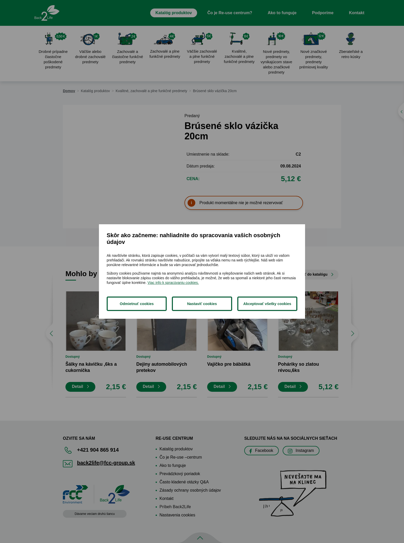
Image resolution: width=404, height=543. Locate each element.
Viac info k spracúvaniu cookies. (173, 283)
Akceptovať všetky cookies (267, 304)
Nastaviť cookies (202, 304)
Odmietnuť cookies (137, 304)
